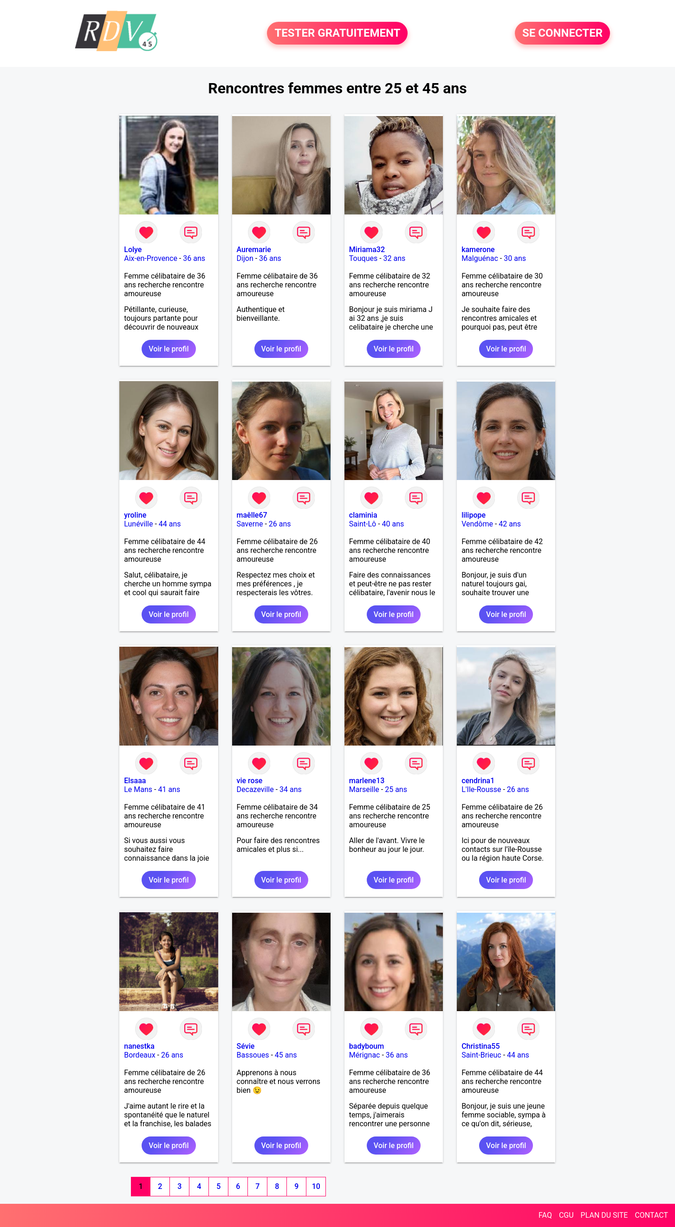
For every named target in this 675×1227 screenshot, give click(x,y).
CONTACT (651, 1215)
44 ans (170, 523)
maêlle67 (252, 515)
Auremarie (254, 249)
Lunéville (138, 523)
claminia (363, 515)
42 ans (510, 523)
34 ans (290, 789)
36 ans (194, 258)
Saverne (250, 523)
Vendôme (477, 523)
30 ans (515, 258)
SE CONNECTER (562, 33)
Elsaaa (135, 780)
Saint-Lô (362, 523)
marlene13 (367, 780)
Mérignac (364, 1055)
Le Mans (138, 789)
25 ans (396, 789)
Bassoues (253, 1055)
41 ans (169, 789)
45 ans (286, 1055)
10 (316, 1186)
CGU (566, 1215)
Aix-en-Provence (150, 258)
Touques (363, 258)
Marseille (364, 789)
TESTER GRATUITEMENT (337, 33)
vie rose (250, 780)
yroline (135, 515)
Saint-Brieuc (481, 1055)
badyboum (366, 1046)
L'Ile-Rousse (481, 789)
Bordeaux (139, 1055)
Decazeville (255, 789)
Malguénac (479, 258)
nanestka (139, 1046)
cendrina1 (477, 780)
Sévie (246, 1046)
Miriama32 (367, 249)
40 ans (393, 523)
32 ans (394, 258)
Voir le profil (168, 348)
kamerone (478, 249)
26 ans (280, 523)
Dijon (245, 258)
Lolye (133, 249)
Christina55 (480, 1046)
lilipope (473, 515)
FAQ (545, 1215)
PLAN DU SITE (604, 1215)
